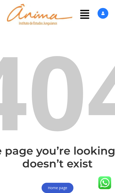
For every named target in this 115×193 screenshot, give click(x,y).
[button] (85, 14)
